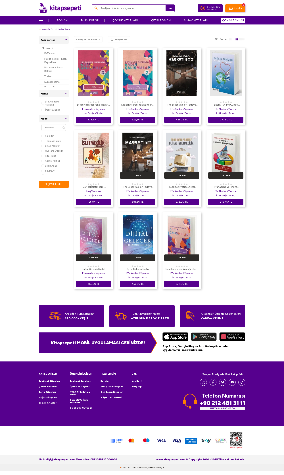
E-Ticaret (50, 53)
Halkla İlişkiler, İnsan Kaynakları (55, 60)
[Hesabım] (203, 8)
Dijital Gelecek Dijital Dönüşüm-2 (93, 269)
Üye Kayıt (136, 381)
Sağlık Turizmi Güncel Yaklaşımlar (226, 105)
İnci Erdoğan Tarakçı (93, 113)
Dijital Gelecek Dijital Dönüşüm (137, 269)
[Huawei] (232, 337)
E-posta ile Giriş (213, 7)
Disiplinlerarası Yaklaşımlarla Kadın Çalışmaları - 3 (93, 105)
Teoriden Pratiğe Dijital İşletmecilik (182, 187)
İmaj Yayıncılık (50, 109)
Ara (166, 8)
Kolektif (47, 136)
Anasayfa (44, 29)
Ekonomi (47, 48)
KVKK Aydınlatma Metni (80, 393)
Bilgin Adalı (49, 165)
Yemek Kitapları (48, 403)
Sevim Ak (48, 170)
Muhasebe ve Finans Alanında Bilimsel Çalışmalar (226, 187)
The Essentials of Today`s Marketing (137, 187)
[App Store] (175, 337)
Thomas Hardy (51, 141)
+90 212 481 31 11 (222, 403)
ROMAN (62, 20)
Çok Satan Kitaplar (112, 392)
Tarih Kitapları (47, 392)
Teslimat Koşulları (80, 381)
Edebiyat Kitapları (49, 381)
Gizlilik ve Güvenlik (81, 408)
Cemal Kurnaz (50, 160)
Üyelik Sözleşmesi (80, 386)
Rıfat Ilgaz (48, 156)
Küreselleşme (52, 81)
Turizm (48, 76)
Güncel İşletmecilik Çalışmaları (93, 187)
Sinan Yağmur (50, 146)
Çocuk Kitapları (48, 386)
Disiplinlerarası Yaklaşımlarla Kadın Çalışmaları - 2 (137, 105)
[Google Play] (204, 337)
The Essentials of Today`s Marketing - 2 (181, 105)
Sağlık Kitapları (48, 397)
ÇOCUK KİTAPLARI (125, 20)
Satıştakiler (119, 39)
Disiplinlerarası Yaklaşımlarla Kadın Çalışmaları (182, 269)
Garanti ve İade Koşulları (79, 401)
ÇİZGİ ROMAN (161, 20)
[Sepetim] (235, 8)
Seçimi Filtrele (53, 184)
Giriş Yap (136, 386)
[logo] (60, 8)
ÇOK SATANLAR (233, 20)
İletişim (105, 381)
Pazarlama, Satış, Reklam (53, 69)
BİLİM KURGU (90, 20)
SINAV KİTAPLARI (196, 20)
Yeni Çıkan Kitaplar (112, 386)
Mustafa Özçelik (52, 150)
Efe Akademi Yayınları (50, 103)
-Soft (124, 467)
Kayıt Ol (214, 9)
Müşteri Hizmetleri (111, 397)
